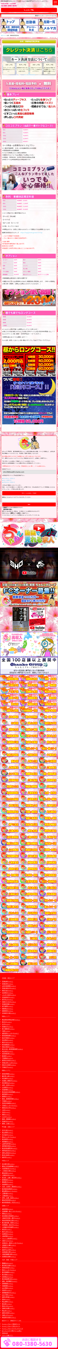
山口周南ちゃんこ (7, 1288)
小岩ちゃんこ (6, 1110)
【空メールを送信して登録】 (29, 493)
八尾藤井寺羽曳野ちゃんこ (10, 1227)
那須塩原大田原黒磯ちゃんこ (11, 1092)
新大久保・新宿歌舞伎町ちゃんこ (12, 1049)
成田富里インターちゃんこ (10, 1033)
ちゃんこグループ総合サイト (11, 1324)
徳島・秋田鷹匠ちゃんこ (9, 1281)
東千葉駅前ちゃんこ (8, 1029)
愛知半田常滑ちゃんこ (9, 1200)
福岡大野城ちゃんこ (8, 1297)
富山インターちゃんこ (9, 1137)
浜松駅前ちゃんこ (7, 1184)
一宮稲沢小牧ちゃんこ (9, 1171)
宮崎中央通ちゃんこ (8, 1308)
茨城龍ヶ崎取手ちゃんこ (9, 1081)
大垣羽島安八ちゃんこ (9, 1168)
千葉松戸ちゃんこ (7, 1067)
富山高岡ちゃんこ (7, 1132)
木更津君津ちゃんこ (8, 1054)
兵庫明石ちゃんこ (7, 1234)
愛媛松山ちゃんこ (7, 1263)
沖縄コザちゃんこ (7, 1315)
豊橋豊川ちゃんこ (7, 1182)
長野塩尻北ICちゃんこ (9, 1150)
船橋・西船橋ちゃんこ (9, 1119)
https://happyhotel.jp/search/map (31, 233)
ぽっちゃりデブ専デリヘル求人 (12, 1331)
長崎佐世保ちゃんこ (8, 1268)
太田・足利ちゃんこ (8, 1085)
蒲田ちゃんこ (6, 1114)
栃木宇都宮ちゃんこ (8, 1038)
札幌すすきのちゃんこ (9, 1002)
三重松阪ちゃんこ (7, 1193)
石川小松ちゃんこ (7, 1130)
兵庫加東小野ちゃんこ (9, 1252)
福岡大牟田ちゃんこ (8, 1313)
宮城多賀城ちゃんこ (8, 1004)
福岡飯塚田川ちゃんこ (9, 1292)
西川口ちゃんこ (7, 1022)
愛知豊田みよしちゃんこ (9, 1191)
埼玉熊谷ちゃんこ (7, 1040)
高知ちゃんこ (6, 1299)
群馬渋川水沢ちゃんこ (9, 1060)
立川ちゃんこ (6, 1024)
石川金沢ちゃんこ (7, 1135)
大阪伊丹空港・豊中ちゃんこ (11, 1218)
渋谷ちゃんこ (6, 1112)
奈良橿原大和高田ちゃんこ (10, 1216)
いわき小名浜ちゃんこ (9, 995)
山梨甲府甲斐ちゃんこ (9, 1144)
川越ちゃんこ (6, 1031)
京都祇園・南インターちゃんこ (12, 1211)
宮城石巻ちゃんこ (7, 984)
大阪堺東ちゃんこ (7, 1236)
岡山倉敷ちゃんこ (7, 1301)
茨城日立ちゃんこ (7, 1121)
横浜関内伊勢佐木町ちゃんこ (11, 1020)
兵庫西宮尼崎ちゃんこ (9, 1256)
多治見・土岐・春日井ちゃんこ (12, 1177)
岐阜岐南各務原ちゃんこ (9, 1189)
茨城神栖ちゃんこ (7, 1090)
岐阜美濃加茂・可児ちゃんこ (11, 1202)
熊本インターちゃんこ (9, 1270)
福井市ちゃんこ (7, 1157)
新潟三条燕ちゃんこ (8, 1155)
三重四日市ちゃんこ (8, 1175)
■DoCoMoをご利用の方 (8, 478)
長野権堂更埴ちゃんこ (9, 1146)
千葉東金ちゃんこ (7, 1058)
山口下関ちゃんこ (7, 1295)
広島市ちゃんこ (7, 1290)
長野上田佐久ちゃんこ (9, 1153)
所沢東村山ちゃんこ (8, 1083)
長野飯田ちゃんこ (7, 1141)
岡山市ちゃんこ (7, 1311)
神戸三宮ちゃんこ (7, 1232)
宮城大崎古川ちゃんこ (9, 988)
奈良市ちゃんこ (7, 1229)
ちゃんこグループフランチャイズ (12, 1329)
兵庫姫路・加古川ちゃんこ (10, 1225)
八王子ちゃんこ (7, 1117)
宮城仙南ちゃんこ (7, 981)
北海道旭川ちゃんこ (8, 997)
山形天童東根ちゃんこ (9, 986)
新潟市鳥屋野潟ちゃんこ (9, 1148)
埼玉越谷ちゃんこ (7, 1078)
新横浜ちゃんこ (7, 1096)
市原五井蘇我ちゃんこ (9, 1103)
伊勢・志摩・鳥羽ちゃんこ (10, 1198)
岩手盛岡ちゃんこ (7, 1006)
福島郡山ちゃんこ (7, 1008)
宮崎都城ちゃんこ (7, 1283)
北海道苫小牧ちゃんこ (9, 1013)
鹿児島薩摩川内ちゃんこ (9, 1279)
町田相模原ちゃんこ (8, 1045)
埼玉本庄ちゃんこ (7, 1051)
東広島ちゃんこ (7, 1304)
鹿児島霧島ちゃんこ (8, 1272)
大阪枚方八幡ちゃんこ (9, 1245)
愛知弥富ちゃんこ (7, 1173)
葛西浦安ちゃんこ (7, 1094)
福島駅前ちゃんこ (7, 1011)
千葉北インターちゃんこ (9, 1105)
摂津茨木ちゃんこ (7, 1247)
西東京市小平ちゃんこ (9, 1108)
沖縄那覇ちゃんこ (7, 1286)
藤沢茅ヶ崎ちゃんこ (8, 1076)
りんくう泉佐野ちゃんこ (9, 1238)
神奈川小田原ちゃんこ (9, 1065)
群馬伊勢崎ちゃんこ (8, 1074)
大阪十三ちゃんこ (7, 1241)
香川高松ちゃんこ (7, 1274)
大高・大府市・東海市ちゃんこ (12, 1186)
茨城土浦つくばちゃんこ (9, 1063)
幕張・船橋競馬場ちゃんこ (10, 1099)
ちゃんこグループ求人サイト (11, 1326)
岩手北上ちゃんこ (7, 999)
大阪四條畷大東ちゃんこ (9, 1254)
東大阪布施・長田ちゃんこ (10, 1223)
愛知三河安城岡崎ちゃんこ (10, 1166)
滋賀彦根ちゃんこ (7, 1209)
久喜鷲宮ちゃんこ (7, 1087)
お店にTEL (29, 10)
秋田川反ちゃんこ (7, 990)
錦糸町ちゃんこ (7, 1056)
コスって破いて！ (7, 1335)
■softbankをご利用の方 (8, 482)
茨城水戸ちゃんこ (7, 1026)
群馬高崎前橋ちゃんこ (9, 1035)
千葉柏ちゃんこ (7, 1101)
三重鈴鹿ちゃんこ (7, 1196)
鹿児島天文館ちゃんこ (9, 1265)
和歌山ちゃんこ (7, 1213)
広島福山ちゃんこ (7, 1277)
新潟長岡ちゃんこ (7, 1139)
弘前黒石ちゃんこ (7, 993)
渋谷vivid (5, 1333)
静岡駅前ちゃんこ (7, 1180)
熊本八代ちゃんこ (7, 1306)
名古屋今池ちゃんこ (8, 1164)
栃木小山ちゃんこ (7, 1042)
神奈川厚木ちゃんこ (8, 1047)
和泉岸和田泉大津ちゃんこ (10, 1220)
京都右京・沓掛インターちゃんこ (12, 1243)
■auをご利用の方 (6, 480)
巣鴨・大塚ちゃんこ (8, 1123)
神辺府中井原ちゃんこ (9, 1317)
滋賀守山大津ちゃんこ (9, 1250)
